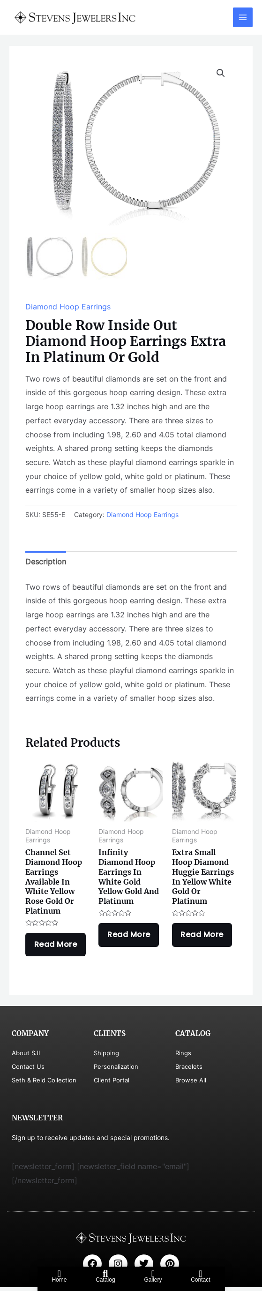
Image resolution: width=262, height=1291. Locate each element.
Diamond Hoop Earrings (68, 307)
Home (59, 1279)
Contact (200, 1279)
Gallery (153, 1279)
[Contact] (200, 1273)
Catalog (105, 1279)
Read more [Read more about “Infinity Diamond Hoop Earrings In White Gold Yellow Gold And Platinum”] (130, 936)
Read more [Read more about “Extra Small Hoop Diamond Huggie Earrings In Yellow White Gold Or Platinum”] (203, 936)
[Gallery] (153, 1273)
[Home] (59, 1273)
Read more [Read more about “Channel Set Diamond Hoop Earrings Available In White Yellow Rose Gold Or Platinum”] (57, 946)
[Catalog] (105, 1273)
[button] (220, 73)
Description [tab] (45, 562)
